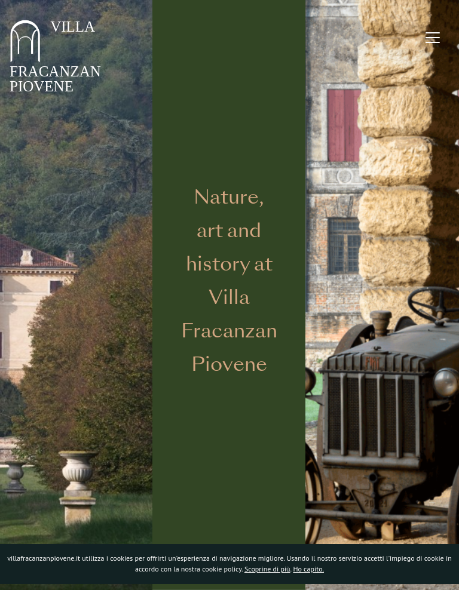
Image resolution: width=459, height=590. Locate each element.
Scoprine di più (267, 568)
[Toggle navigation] (433, 37)
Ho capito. (308, 568)
